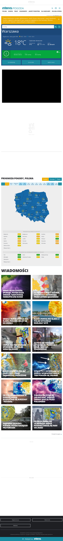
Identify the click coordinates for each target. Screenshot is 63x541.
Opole (5, 241)
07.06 (52, 184)
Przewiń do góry (56, 434)
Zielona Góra (7, 245)
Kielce (42, 236)
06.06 (48, 184)
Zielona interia (57, 11)
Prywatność (22, 534)
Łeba (24, 254)
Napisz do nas (15, 520)
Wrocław (43, 243)
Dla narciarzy (45, 11)
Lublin (24, 238)
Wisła (42, 257)
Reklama (15, 525)
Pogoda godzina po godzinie (11, 62)
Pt (16, 184)
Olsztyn (43, 238)
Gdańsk (5, 236)
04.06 (40, 184)
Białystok (6, 234)
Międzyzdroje (44, 254)
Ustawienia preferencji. (15, 534)
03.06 (36, 184)
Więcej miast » (7, 248)
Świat (16, 11)
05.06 (44, 184)
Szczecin (6, 243)
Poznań (24, 241)
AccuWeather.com (57, 15)
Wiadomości (23, 11)
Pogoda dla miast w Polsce (31, 231)
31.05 (24, 184)
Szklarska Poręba (27, 257)
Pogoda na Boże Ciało (51, 62)
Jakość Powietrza (34, 11)
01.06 (28, 184)
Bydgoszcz (25, 234)
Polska (4, 11)
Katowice (25, 236)
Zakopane (6, 259)
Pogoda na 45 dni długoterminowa (31, 62)
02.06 (32, 184)
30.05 (20, 184)
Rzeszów (43, 241)
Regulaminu (40, 532)
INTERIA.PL (33, 534)
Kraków (43, 234)
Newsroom (47, 520)
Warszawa (25, 243)
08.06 (56, 184)
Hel (4, 254)
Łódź (5, 238)
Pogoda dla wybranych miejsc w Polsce (31, 252)
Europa (10, 11)
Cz (11, 184)
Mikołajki (6, 257)
